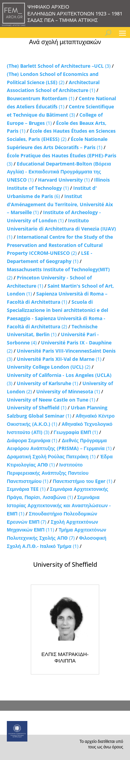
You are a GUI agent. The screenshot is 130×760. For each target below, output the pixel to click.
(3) (58, 66)
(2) (60, 245)
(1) (40, 98)
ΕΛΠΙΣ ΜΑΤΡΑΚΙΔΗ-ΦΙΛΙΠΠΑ (65, 657)
